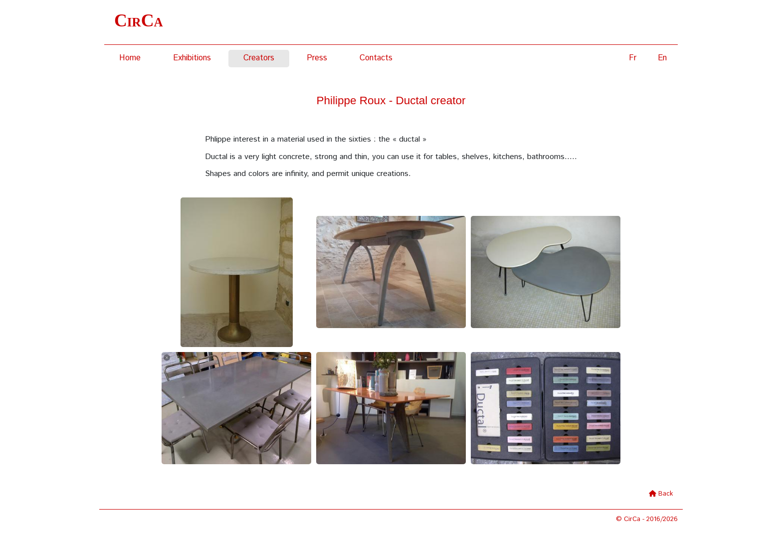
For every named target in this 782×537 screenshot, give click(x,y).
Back (665, 494)
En (662, 58)
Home (130, 58)
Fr (632, 58)
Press (317, 58)
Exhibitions (192, 58)
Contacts (376, 58)
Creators (258, 58)
